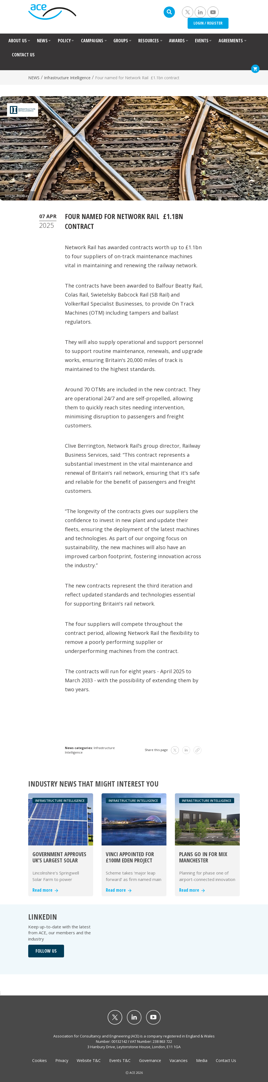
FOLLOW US (46, 951)
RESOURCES (148, 40)
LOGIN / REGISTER (208, 23)
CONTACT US (23, 55)
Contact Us (226, 1060)
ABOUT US (17, 40)
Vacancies (179, 1060)
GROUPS (120, 40)
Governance (150, 1060)
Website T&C (89, 1060)
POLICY (64, 40)
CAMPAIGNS (92, 40)
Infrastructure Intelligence (67, 77)
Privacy (61, 1060)
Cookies (39, 1060)
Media (201, 1060)
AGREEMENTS (231, 40)
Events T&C (120, 1060)
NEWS (42, 40)
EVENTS (201, 40)
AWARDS (177, 40)
